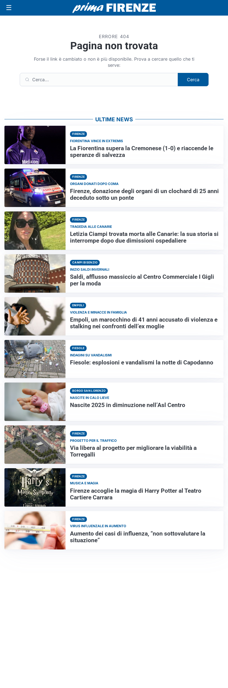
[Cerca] (99, 79)
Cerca (193, 79)
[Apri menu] (8, 7)
